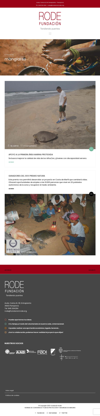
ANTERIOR (8, 270)
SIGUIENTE (92, 270)
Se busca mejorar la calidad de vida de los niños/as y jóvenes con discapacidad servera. (48, 158)
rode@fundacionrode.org (16, 311)
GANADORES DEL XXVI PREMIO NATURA (27, 175)
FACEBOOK (40, 413)
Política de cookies (12, 395)
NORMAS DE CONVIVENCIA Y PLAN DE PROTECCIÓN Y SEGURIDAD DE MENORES (50, 408)
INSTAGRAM (53, 413)
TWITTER (64, 413)
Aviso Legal (10, 390)
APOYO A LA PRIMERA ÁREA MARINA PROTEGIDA (31, 154)
